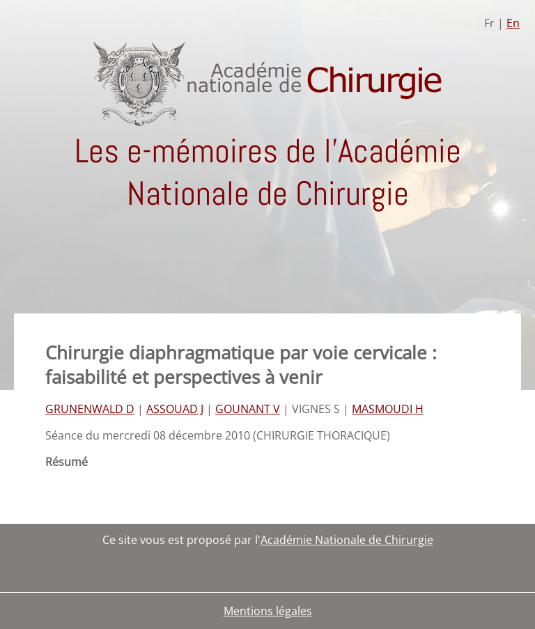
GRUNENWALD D (89, 409)
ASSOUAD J (174, 409)
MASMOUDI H (388, 409)
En (513, 23)
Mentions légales (268, 611)
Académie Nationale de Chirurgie (347, 540)
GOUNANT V (247, 409)
